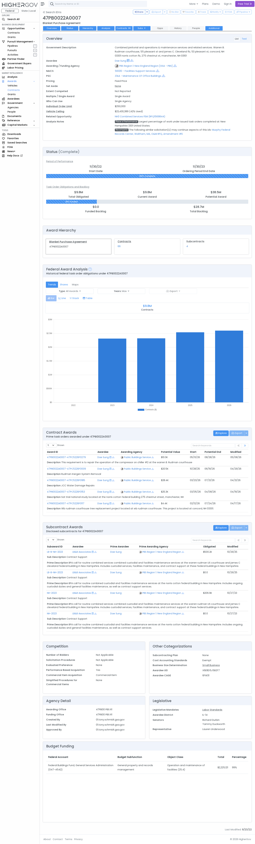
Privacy (78, 839)
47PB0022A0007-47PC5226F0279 (66, 457)
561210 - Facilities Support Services (135, 71)
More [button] (192, 4)
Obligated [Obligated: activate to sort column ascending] (209, 546)
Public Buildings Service (137, 457)
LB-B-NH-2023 (55, 552)
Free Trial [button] (245, 4)
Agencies (13, 107)
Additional (214, 28)
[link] (245, 445)
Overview (52, 28)
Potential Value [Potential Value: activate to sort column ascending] (170, 452)
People (12, 111)
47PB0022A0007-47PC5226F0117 (65, 503)
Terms (68, 839)
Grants (12, 37)
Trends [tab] (52, 284)
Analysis (106, 28)
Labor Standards (212, 709)
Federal (9, 10)
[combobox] (97, 4)
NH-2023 (52, 593)
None (118, 86)
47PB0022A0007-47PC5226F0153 (66, 491)
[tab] (51, 298)
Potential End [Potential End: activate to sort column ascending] (213, 452)
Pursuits (12, 50)
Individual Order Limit (59, 106)
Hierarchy (88, 28)
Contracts (14, 32)
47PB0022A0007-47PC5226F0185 (66, 480)
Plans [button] (205, 4)
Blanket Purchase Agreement (68, 241)
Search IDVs (52, 12)
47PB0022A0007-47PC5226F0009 (66, 468)
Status (70, 28)
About (47, 839)
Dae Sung (120, 60)
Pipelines (13, 45)
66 (119, 246)
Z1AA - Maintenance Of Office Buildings (138, 76)
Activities (13, 54)
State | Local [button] (29, 10)
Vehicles (12, 85)
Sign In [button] (228, 4)
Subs (142, 28)
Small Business (211, 665)
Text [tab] (244, 38)
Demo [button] (216, 4)
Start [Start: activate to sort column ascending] (193, 452)
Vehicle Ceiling (55, 111)
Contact (58, 839)
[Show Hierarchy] (131, 60)
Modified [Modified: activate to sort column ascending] (235, 452)
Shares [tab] (64, 284)
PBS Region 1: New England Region (161, 552)
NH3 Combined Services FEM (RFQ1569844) (140, 116)
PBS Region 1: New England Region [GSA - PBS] (146, 66)
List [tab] (237, 38)
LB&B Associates (81, 552)
